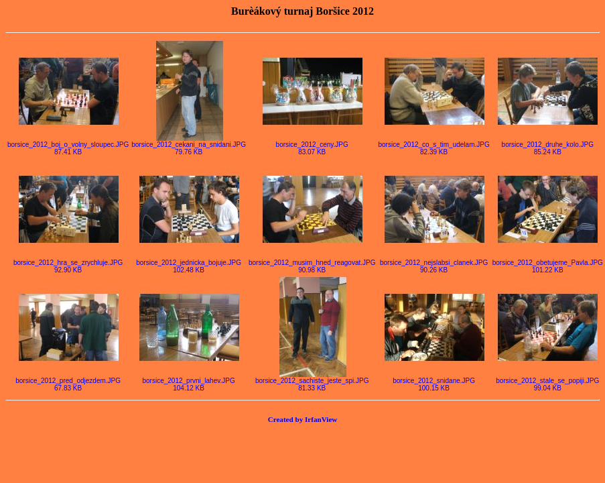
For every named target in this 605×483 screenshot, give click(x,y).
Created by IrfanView (303, 419)
